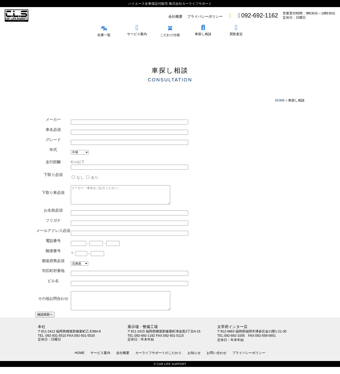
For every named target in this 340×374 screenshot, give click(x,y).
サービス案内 (100, 360)
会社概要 (122, 360)
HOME (80, 360)
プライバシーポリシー (248, 360)
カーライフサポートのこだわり (158, 360)
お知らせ (194, 360)
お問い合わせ (216, 360)
